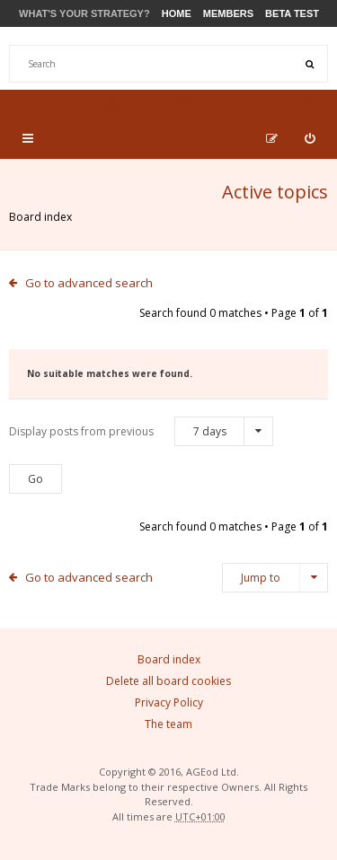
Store (130, 100)
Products (203, 100)
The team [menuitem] (168, 724)
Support (286, 100)
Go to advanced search (89, 283)
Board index (40, 216)
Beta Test (292, 13)
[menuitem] (309, 138)
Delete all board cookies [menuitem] (168, 681)
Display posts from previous (141, 431)
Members (228, 13)
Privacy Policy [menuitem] (169, 702)
